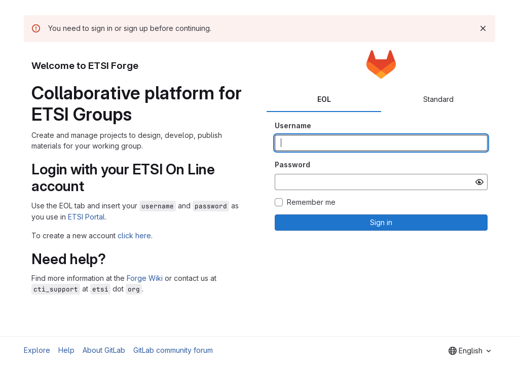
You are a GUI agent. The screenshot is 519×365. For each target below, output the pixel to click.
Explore (37, 350)
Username (293, 125)
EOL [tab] (324, 99)
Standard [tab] (438, 99)
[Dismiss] (483, 28)
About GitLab (104, 350)
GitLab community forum (173, 350)
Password (292, 164)
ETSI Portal (86, 216)
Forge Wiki (145, 278)
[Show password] (479, 182)
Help (66, 350)
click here (134, 235)
